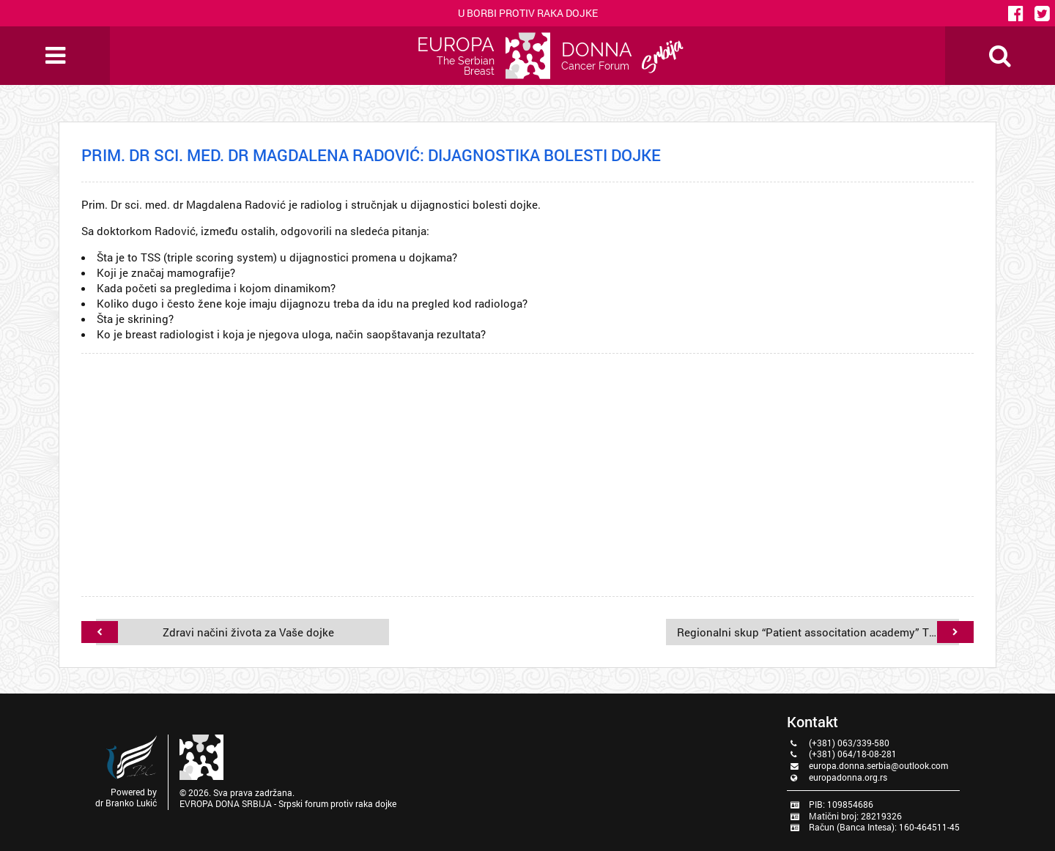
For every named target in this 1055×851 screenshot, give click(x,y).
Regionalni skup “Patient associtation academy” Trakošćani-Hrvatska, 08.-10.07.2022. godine (807, 632)
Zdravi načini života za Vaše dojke (226, 632)
